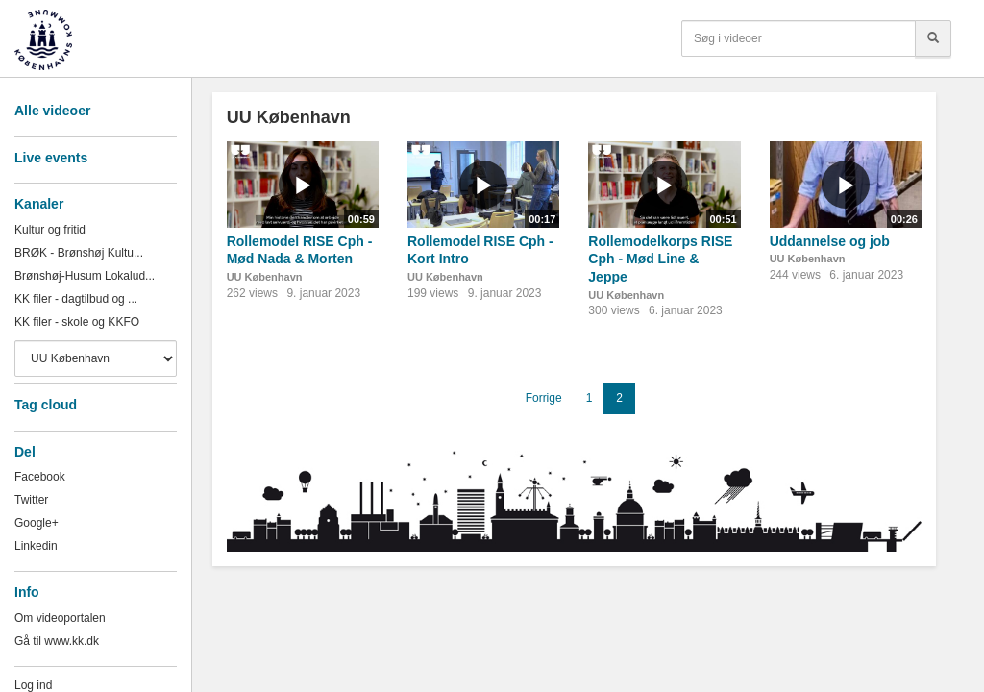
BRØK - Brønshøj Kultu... (78, 253)
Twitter (31, 500)
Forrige (544, 398)
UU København (265, 277)
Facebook (39, 476)
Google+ (36, 523)
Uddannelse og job (830, 241)
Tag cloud (45, 404)
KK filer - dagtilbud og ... (75, 299)
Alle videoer (52, 110)
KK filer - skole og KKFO (76, 322)
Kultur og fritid (50, 229)
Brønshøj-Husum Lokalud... (84, 276)
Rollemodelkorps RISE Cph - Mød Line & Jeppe (660, 259)
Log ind (33, 685)
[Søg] (933, 38)
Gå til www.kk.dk (56, 641)
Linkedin (36, 546)
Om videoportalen (60, 618)
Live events (50, 157)
